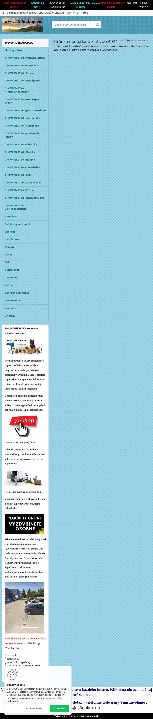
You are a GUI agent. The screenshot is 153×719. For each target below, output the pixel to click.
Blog (85, 12)
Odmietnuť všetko (35, 708)
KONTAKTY (72, 12)
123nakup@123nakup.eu (77, 707)
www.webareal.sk (89, 716)
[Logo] (22, 24)
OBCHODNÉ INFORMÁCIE (51, 12)
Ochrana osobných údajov (21, 12)
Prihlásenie (131, 2)
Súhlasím (59, 708)
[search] (97, 26)
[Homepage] (3, 13)
